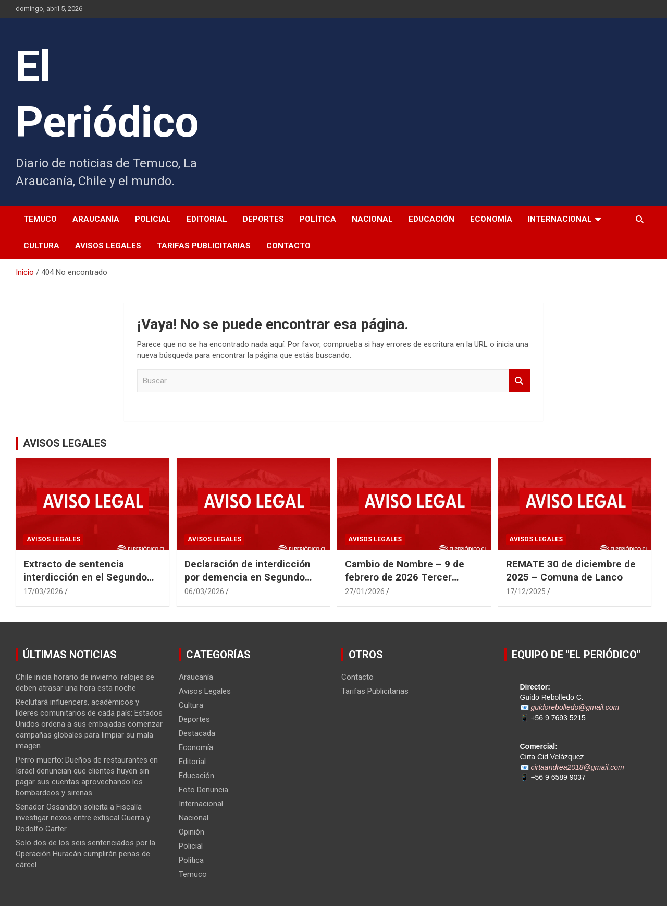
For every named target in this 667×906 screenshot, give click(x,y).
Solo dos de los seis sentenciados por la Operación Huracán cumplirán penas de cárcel (85, 853)
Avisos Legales (108, 245)
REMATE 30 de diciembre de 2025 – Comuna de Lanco (571, 570)
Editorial (207, 219)
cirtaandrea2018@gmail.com (577, 767)
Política (318, 219)
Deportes (263, 219)
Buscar (519, 381)
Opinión (191, 832)
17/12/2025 (526, 591)
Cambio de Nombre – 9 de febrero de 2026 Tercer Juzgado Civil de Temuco (404, 577)
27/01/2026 (365, 591)
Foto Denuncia (203, 789)
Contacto (288, 245)
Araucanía (95, 219)
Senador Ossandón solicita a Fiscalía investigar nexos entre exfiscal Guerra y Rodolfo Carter (83, 817)
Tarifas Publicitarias (204, 245)
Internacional (560, 219)
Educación (431, 219)
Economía (491, 219)
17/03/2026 (43, 591)
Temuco (40, 219)
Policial (153, 219)
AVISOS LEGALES (65, 443)
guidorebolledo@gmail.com (574, 707)
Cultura (41, 245)
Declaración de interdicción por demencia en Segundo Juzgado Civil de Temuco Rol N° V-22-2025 (251, 583)
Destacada (197, 733)
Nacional (372, 219)
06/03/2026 (204, 591)
